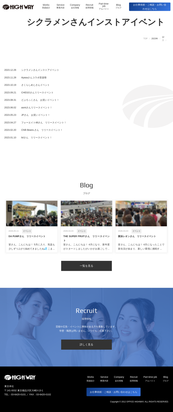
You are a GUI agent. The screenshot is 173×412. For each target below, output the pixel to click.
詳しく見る (86, 344)
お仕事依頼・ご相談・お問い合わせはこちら (149, 6)
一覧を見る (86, 265)
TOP (145, 38)
